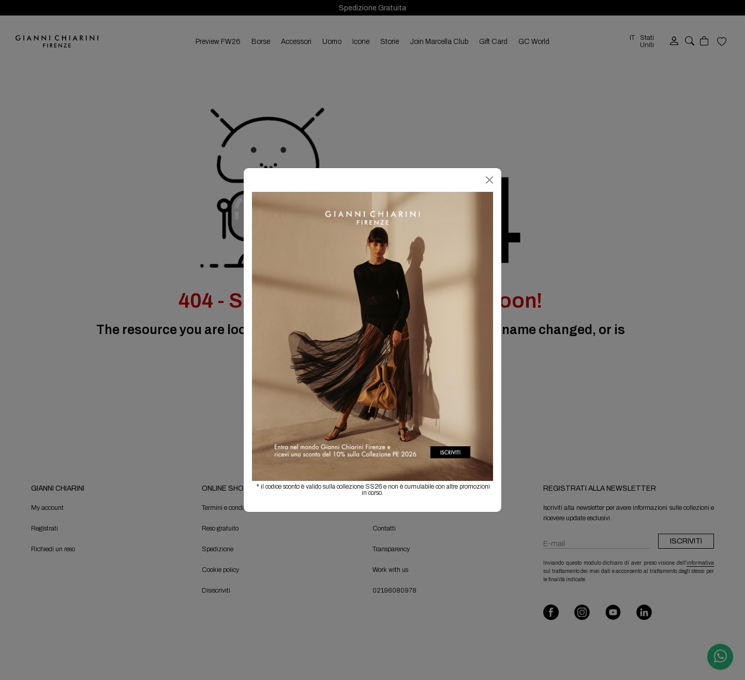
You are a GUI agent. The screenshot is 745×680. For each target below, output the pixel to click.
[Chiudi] (489, 180)
